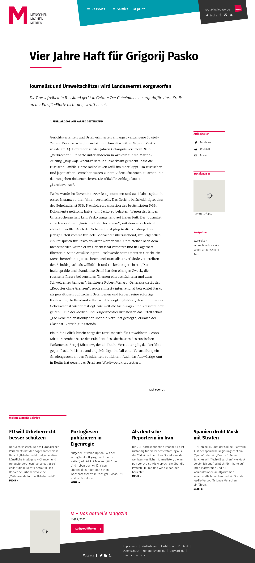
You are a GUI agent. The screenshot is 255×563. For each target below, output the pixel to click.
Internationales (202, 245)
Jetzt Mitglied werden (218, 9)
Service (123, 9)
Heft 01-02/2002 (209, 198)
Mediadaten (149, 546)
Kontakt (183, 546)
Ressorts (98, 9)
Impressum (130, 546)
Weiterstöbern (85, 529)
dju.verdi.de (177, 550)
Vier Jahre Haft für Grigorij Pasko (206, 250)
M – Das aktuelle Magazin (99, 513)
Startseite (199, 240)
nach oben (155, 389)
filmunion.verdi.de (134, 555)
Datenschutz (131, 550)
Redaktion (167, 546)
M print (139, 9)
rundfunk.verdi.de (154, 550)
